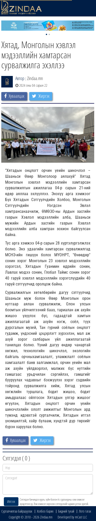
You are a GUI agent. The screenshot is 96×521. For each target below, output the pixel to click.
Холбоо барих (45, 511)
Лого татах (85, 511)
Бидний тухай (66, 511)
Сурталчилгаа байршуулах (16, 511)
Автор (19, 78)
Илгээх (11, 501)
